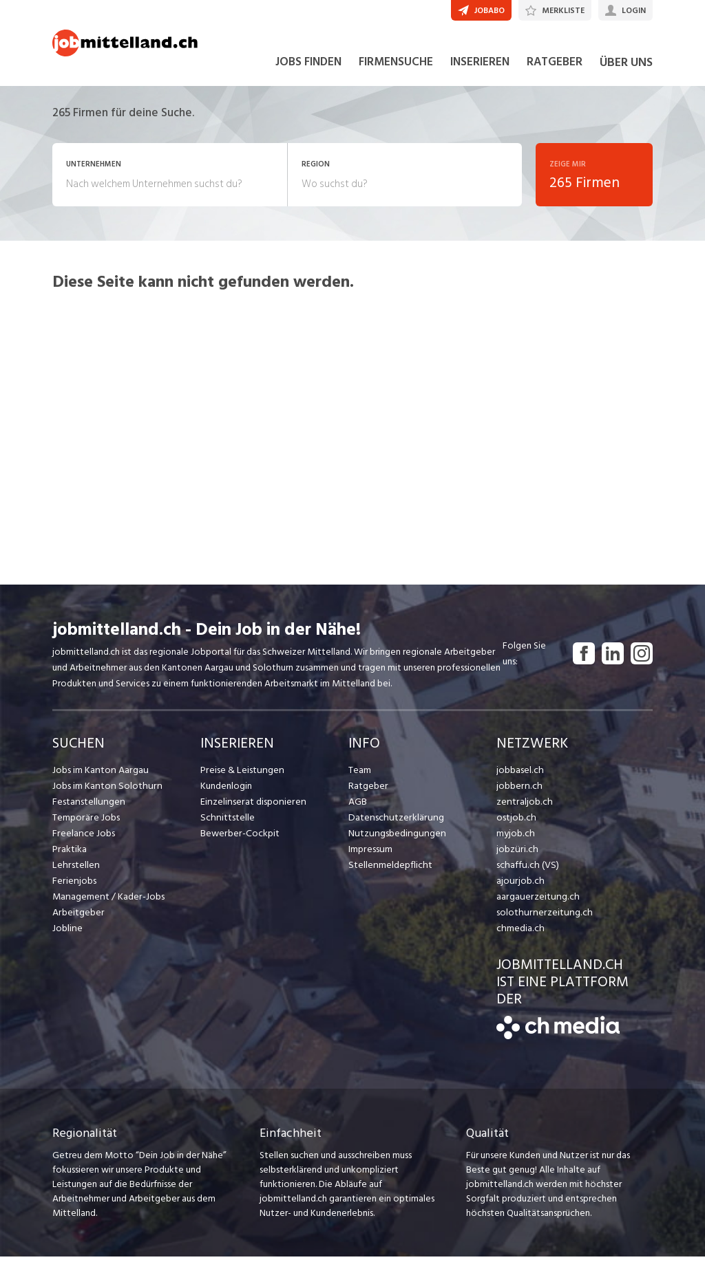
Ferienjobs (73, 886)
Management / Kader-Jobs (107, 902)
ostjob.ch (515, 823)
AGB (357, 807)
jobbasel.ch (519, 775)
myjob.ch (515, 839)
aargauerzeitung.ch (535, 902)
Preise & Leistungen (240, 775)
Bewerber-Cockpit (238, 839)
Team (359, 775)
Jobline (67, 934)
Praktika (69, 854)
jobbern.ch (518, 791)
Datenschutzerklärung (393, 823)
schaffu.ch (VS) (526, 870)
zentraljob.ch (523, 807)
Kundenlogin (226, 791)
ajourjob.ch (519, 886)
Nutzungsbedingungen (394, 839)
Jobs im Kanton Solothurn (105, 791)
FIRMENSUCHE (396, 67)
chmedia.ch (519, 934)
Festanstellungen (87, 807)
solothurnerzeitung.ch (541, 918)
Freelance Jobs (83, 839)
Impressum (369, 854)
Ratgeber (368, 791)
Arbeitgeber (77, 918)
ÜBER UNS (626, 68)
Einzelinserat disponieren (251, 807)
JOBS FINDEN (308, 67)
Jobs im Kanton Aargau (99, 775)
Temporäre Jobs (85, 823)
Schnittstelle (226, 823)
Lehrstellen (74, 870)
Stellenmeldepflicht (389, 870)
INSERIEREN (479, 67)
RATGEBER (554, 67)
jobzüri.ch (516, 854)
